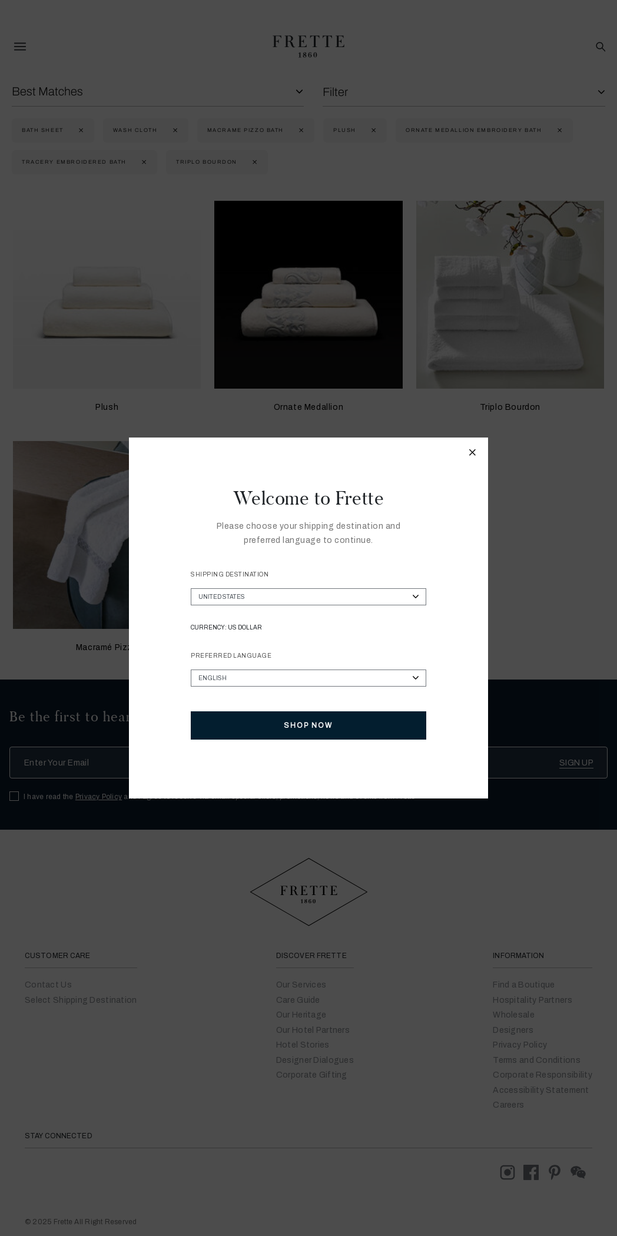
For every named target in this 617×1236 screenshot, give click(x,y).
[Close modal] (472, 454)
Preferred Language (231, 655)
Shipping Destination (229, 574)
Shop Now (308, 725)
